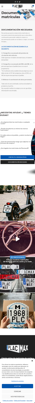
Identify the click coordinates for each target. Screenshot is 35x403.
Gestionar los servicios (17, 381)
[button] (32, 361)
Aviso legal (29, 400)
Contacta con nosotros (17, 157)
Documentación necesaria (17, 162)
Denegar (17, 391)
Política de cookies (8, 400)
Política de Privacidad (20, 400)
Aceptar (17, 386)
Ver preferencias (17, 396)
